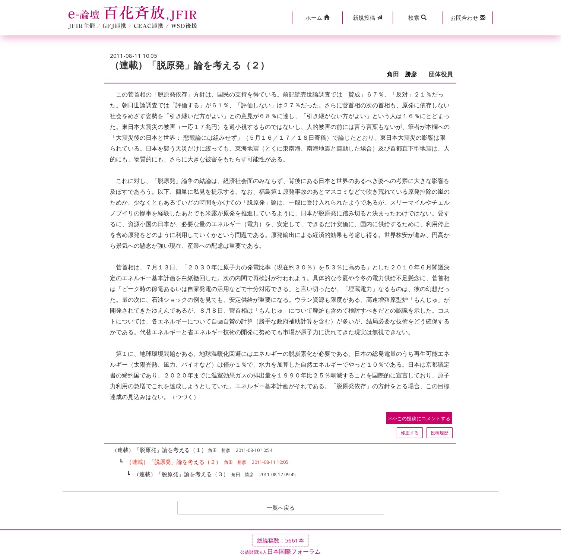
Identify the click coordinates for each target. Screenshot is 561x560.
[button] (317, 17)
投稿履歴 (440, 433)
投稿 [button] (367, 17)
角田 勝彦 (405, 74)
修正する (410, 433)
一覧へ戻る (280, 508)
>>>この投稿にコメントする (419, 418)
